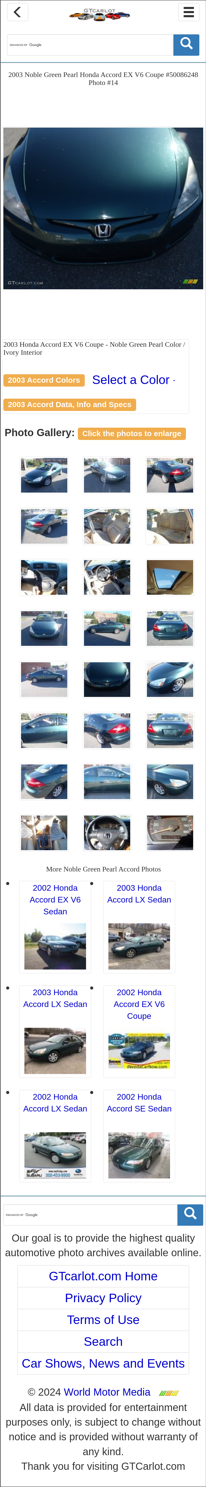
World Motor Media (107, 1392)
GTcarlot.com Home (103, 1276)
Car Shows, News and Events (103, 1363)
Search (103, 1341)
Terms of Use (103, 1320)
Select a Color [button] (133, 380)
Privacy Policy (103, 1298)
